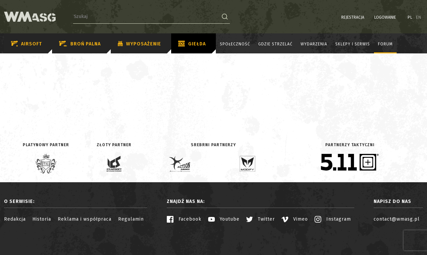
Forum (385, 44)
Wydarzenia (314, 44)
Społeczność (235, 44)
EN (418, 17)
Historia (41, 219)
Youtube (224, 219)
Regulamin (131, 219)
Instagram (333, 219)
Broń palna (80, 44)
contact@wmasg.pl (397, 219)
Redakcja (15, 219)
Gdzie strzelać (275, 44)
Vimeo (295, 219)
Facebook (184, 219)
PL (410, 17)
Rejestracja (352, 17)
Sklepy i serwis (352, 44)
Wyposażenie (139, 44)
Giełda (192, 44)
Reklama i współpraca (84, 219)
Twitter (260, 219)
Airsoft (26, 44)
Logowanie (385, 17)
